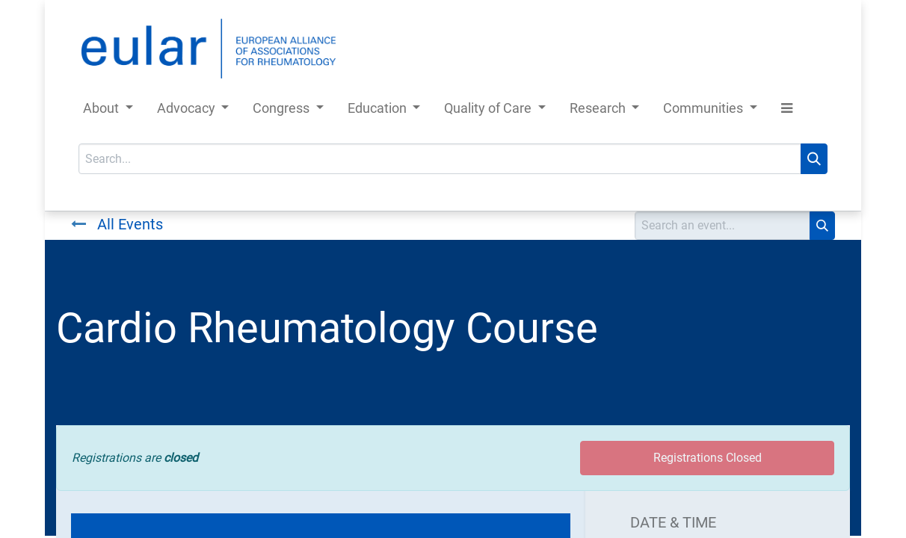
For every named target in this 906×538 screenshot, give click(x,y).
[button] (786, 111)
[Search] (814, 158)
